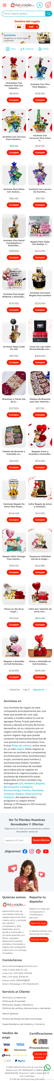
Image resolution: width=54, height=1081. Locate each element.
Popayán (9, 797)
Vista (11, 49)
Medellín (29, 783)
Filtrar (43, 49)
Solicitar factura (39, 939)
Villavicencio (32, 793)
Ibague (19, 793)
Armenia (9, 793)
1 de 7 (26, 689)
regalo (20, 749)
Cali (21, 783)
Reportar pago (38, 923)
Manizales (37, 790)
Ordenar (27, 49)
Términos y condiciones (14, 997)
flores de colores (22, 745)
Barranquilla (11, 787)
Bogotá (40, 783)
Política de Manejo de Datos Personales (22, 1019)
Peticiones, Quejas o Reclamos (17, 1005)
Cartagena (26, 787)
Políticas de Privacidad (13, 1001)
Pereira (26, 790)
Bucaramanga (12, 790)
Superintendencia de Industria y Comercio (23, 1024)
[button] (14, 85)
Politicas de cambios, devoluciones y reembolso (26, 1008)
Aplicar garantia (10, 1013)
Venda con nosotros (40, 1056)
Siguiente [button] (40, 689)
